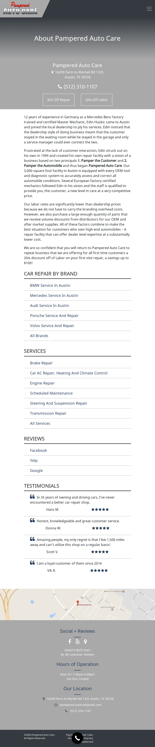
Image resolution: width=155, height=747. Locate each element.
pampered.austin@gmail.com (77, 705)
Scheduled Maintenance (51, 393)
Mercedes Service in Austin (54, 295)
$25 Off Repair (58, 99)
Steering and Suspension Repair (58, 403)
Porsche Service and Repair (54, 315)
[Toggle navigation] (149, 9)
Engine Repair (42, 383)
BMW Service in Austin (50, 285)
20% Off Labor (96, 99)
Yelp (34, 460)
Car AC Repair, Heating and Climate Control (69, 372)
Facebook (38, 450)
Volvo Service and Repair (52, 325)
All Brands (39, 335)
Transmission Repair (48, 413)
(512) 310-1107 (77, 86)
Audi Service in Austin (49, 305)
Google (36, 470)
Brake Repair (41, 362)
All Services (40, 423)
